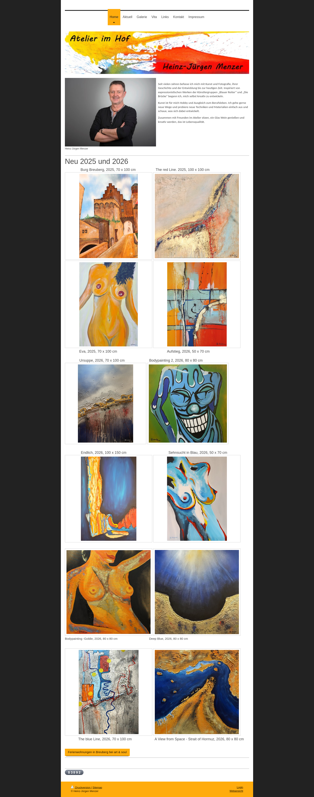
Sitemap (97, 787)
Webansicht (236, 790)
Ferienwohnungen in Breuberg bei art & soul (97, 752)
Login (240, 787)
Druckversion (81, 787)
